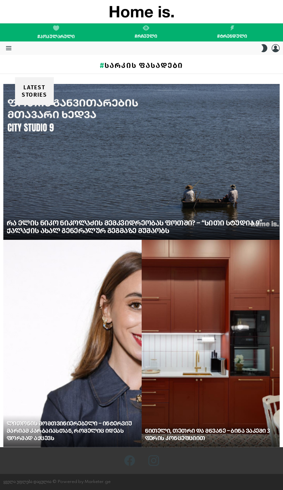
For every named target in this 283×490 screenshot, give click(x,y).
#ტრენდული (232, 32)
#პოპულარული (56, 32)
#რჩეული (146, 32)
